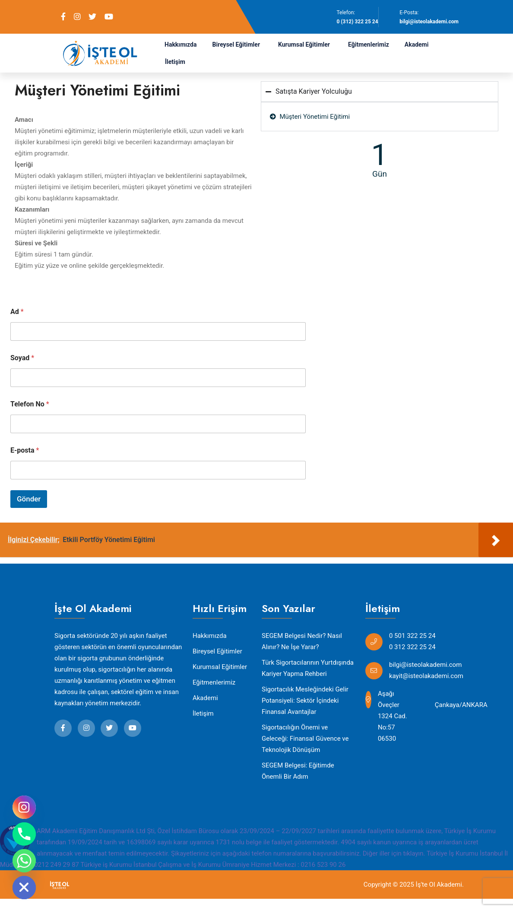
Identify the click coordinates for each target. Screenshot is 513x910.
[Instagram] (24, 807)
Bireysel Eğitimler (236, 44)
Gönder (29, 499)
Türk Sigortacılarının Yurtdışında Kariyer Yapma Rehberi (308, 668)
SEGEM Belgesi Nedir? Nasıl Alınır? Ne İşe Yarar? (302, 641)
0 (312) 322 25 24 (357, 22)
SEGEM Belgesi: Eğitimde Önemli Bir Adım (298, 770)
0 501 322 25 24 (412, 636)
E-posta (24, 450)
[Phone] (24, 834)
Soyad (22, 358)
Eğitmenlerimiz (368, 44)
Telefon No (29, 404)
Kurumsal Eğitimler (304, 44)
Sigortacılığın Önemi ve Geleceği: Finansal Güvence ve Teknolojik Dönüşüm (305, 738)
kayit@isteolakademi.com (426, 676)
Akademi (417, 44)
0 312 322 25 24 (412, 647)
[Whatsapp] (24, 860)
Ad (17, 312)
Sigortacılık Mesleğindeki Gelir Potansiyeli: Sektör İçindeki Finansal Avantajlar (305, 700)
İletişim (175, 61)
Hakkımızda (181, 44)
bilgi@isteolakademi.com (429, 22)
